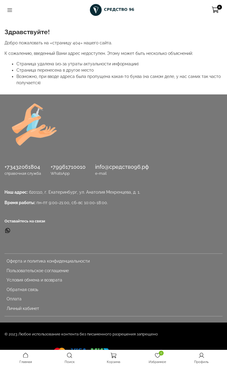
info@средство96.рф (122, 167)
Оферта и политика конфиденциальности (48, 261)
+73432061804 (22, 167)
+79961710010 (68, 167)
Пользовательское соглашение (38, 270)
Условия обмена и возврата (34, 280)
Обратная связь (22, 289)
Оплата (14, 298)
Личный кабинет (23, 308)
